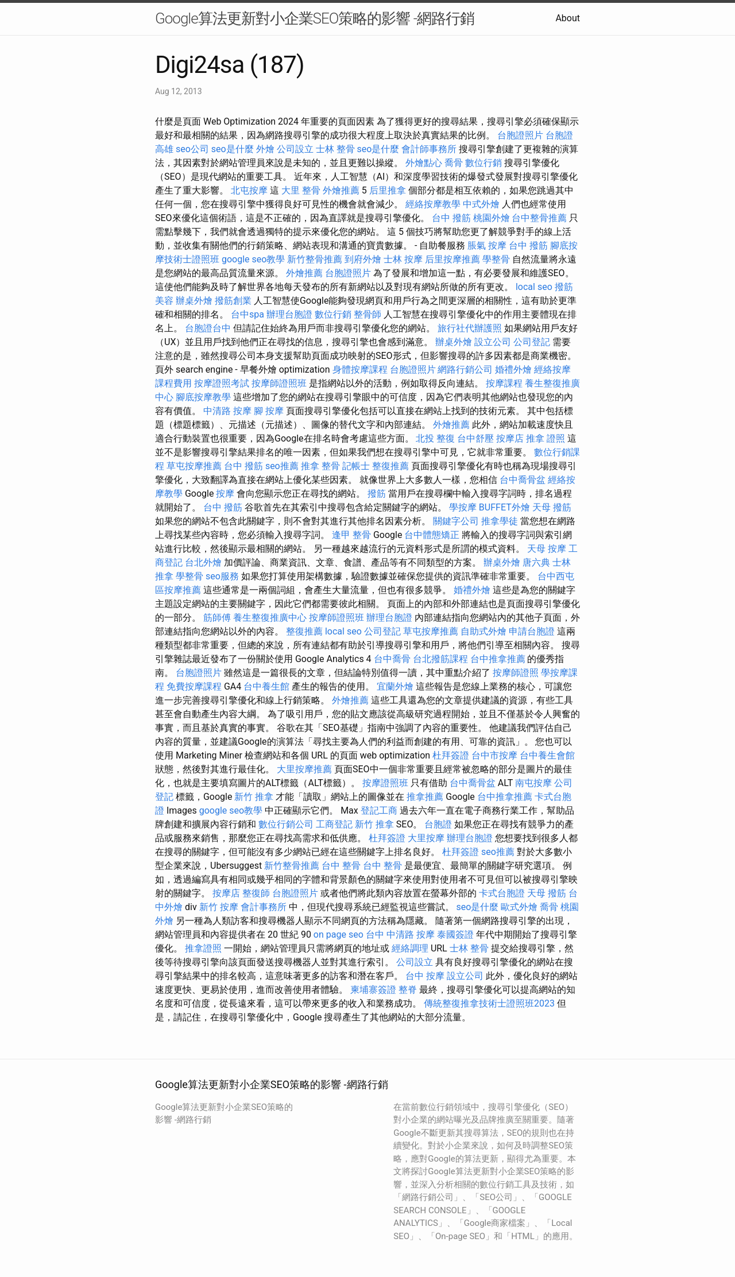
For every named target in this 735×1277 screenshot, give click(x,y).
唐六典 (536, 562)
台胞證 (438, 824)
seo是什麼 (232, 149)
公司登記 (531, 341)
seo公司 (192, 149)
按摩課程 (504, 383)
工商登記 (334, 824)
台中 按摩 (424, 975)
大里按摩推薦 (304, 769)
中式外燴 (481, 204)
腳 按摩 (269, 410)
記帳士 (356, 466)
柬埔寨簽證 (373, 989)
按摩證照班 (385, 782)
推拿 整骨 (320, 466)
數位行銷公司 (286, 824)
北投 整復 (435, 438)
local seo (534, 286)
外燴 (265, 149)
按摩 (225, 493)
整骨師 (367, 314)
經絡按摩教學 (433, 204)
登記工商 (379, 810)
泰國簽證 (455, 934)
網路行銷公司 (465, 369)
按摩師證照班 (279, 383)
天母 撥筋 (551, 507)
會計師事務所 (429, 149)
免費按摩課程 (194, 686)
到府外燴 (363, 259)
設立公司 (492, 341)
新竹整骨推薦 (314, 259)
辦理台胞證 (289, 314)
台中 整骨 (341, 865)
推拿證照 (203, 948)
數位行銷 (483, 162)
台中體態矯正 (431, 534)
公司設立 (295, 149)
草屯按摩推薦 (194, 466)
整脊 (408, 989)
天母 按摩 (546, 548)
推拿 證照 (545, 438)
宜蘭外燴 (395, 686)
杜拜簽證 (450, 755)
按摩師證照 (516, 672)
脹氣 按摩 (486, 245)
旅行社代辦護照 (470, 328)
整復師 (256, 893)
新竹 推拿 (253, 796)
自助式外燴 (483, 631)
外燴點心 (423, 162)
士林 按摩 (403, 259)
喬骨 (453, 162)
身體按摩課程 (360, 369)
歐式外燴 (519, 906)
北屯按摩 (249, 190)
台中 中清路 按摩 (400, 934)
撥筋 (377, 493)
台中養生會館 (547, 755)
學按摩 (463, 507)
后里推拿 (387, 190)
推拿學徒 (499, 521)
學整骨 (496, 259)
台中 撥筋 (451, 217)
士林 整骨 (335, 149)
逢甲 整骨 (351, 534)
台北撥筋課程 (440, 658)
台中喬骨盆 (523, 479)
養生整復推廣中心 (270, 617)
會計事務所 (264, 906)
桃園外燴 (491, 217)
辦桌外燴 (194, 300)
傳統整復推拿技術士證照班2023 (489, 1003)
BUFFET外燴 (504, 507)
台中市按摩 (494, 755)
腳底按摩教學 (203, 397)
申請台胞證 (532, 631)
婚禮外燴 (513, 369)
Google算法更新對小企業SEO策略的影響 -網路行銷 (314, 18)
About (567, 18)
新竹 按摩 (218, 906)
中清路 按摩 (227, 410)
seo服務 (222, 576)
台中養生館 (266, 686)
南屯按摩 (533, 782)
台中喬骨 (392, 658)
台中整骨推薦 (539, 217)
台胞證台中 (208, 328)
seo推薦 (282, 466)
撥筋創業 (233, 300)
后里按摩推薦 (452, 259)
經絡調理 (410, 948)
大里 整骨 (300, 190)
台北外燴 (203, 562)
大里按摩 (426, 838)
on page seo (338, 934)
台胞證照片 (520, 135)
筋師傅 (217, 617)
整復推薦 (390, 466)
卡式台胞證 (502, 893)
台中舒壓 (475, 438)
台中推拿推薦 (497, 658)
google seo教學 (253, 259)
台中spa (247, 314)
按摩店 (510, 438)
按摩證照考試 (221, 383)
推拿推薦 (425, 796)
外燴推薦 (341, 190)
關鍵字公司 (456, 521)
